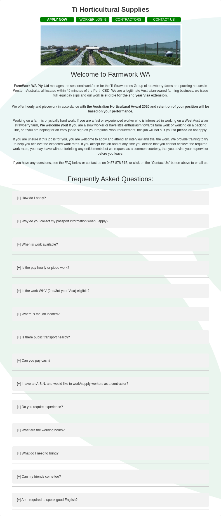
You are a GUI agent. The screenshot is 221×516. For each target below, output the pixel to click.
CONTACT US (164, 20)
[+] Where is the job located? (38, 314)
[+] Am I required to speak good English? (47, 500)
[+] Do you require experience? (40, 407)
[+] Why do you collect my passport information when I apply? (63, 221)
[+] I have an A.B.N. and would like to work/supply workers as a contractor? (72, 384)
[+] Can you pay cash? (34, 360)
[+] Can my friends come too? (39, 477)
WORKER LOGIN (92, 20)
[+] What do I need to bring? (37, 453)
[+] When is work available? (37, 244)
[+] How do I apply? (31, 198)
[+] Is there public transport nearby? (43, 337)
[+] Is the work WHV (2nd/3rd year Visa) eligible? (53, 291)
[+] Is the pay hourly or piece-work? (43, 268)
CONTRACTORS (128, 20)
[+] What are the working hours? (41, 430)
